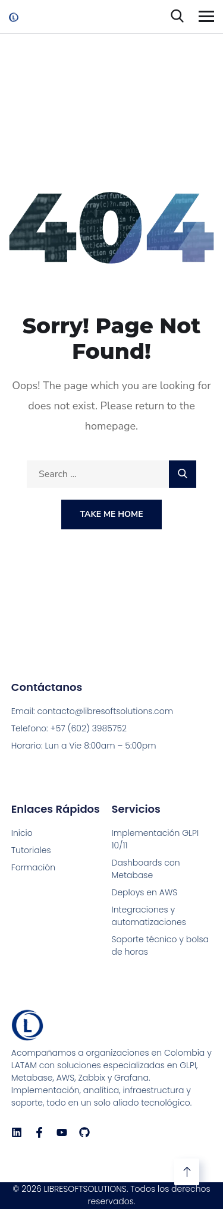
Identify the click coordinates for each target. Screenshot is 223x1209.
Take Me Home (111, 514)
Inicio (22, 833)
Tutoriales (31, 850)
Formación (33, 867)
